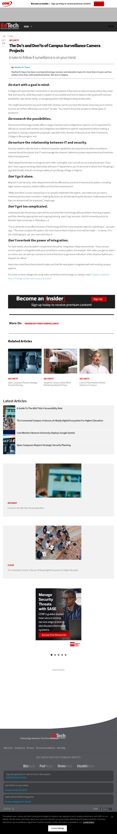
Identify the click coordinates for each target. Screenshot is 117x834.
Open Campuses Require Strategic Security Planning (44, 445)
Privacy (30, 748)
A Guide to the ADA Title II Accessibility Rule (39, 408)
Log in (110, 26)
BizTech (29, 766)
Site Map (61, 748)
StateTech (64, 766)
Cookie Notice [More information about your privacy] (88, 822)
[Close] (112, 816)
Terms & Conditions (45, 748)
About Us (8, 748)
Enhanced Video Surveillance (42, 323)
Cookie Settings (57, 828)
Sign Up (98, 4)
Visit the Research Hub (16, 777)
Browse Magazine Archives (18, 802)
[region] (58, 823)
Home (4, 36)
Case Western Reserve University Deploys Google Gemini (46, 433)
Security (11, 36)
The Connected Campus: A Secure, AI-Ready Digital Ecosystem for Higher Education (60, 420)
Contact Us (19, 748)
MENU (26, 26)
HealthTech (85, 766)
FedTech (46, 766)
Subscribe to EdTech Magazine (19, 797)
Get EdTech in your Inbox (16, 785)
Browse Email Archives (16, 790)
